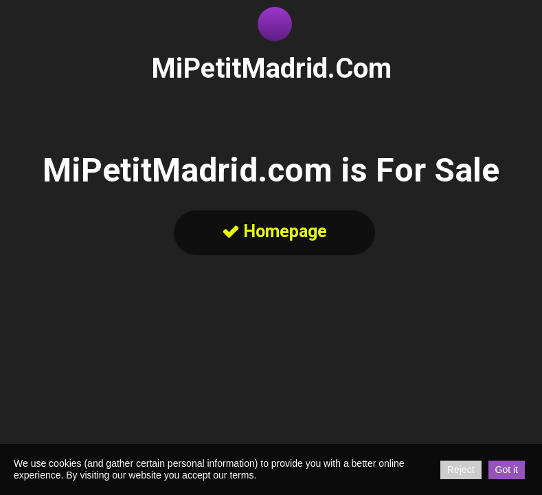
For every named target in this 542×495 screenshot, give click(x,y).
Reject (461, 469)
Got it (506, 469)
